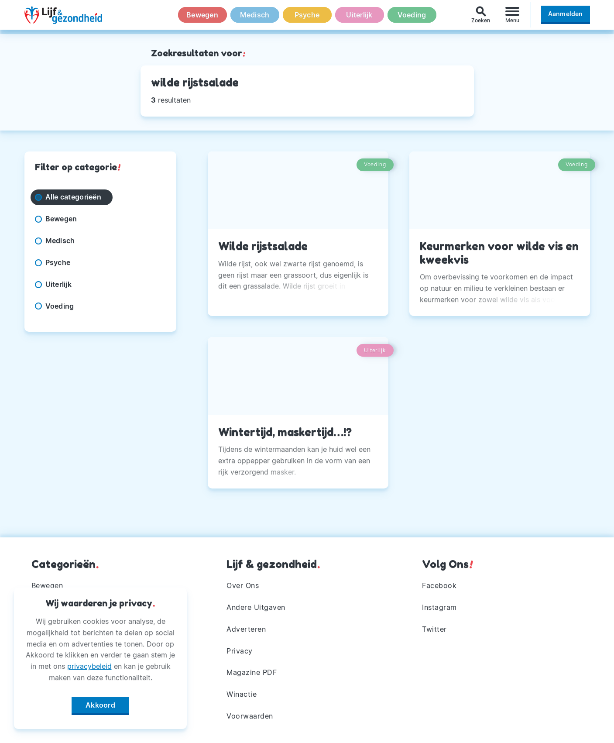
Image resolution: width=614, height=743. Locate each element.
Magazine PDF (251, 672)
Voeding (412, 17)
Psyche (307, 17)
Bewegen (202, 17)
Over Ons (242, 585)
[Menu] (512, 16)
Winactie (241, 694)
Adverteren (246, 629)
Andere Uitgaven (255, 607)
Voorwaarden (249, 716)
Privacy (239, 651)
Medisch (255, 17)
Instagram (439, 607)
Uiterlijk (359, 17)
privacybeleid (89, 664)
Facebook (439, 585)
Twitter (434, 629)
